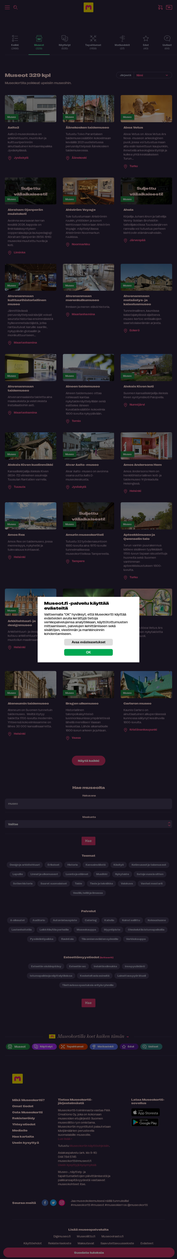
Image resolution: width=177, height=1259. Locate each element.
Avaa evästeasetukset (88, 642)
